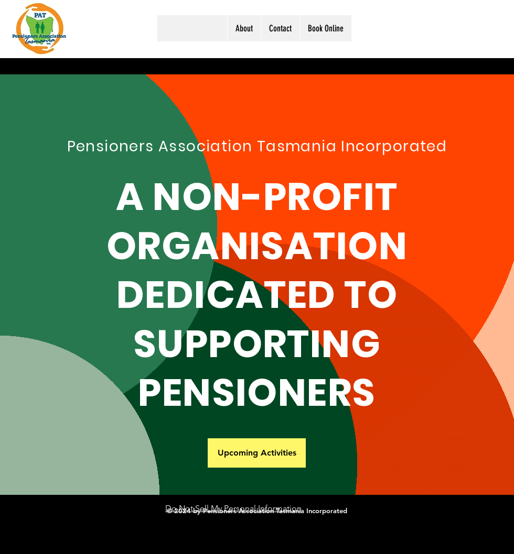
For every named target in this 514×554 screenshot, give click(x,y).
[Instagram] (478, 28)
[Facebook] (463, 28)
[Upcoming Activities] (257, 453)
